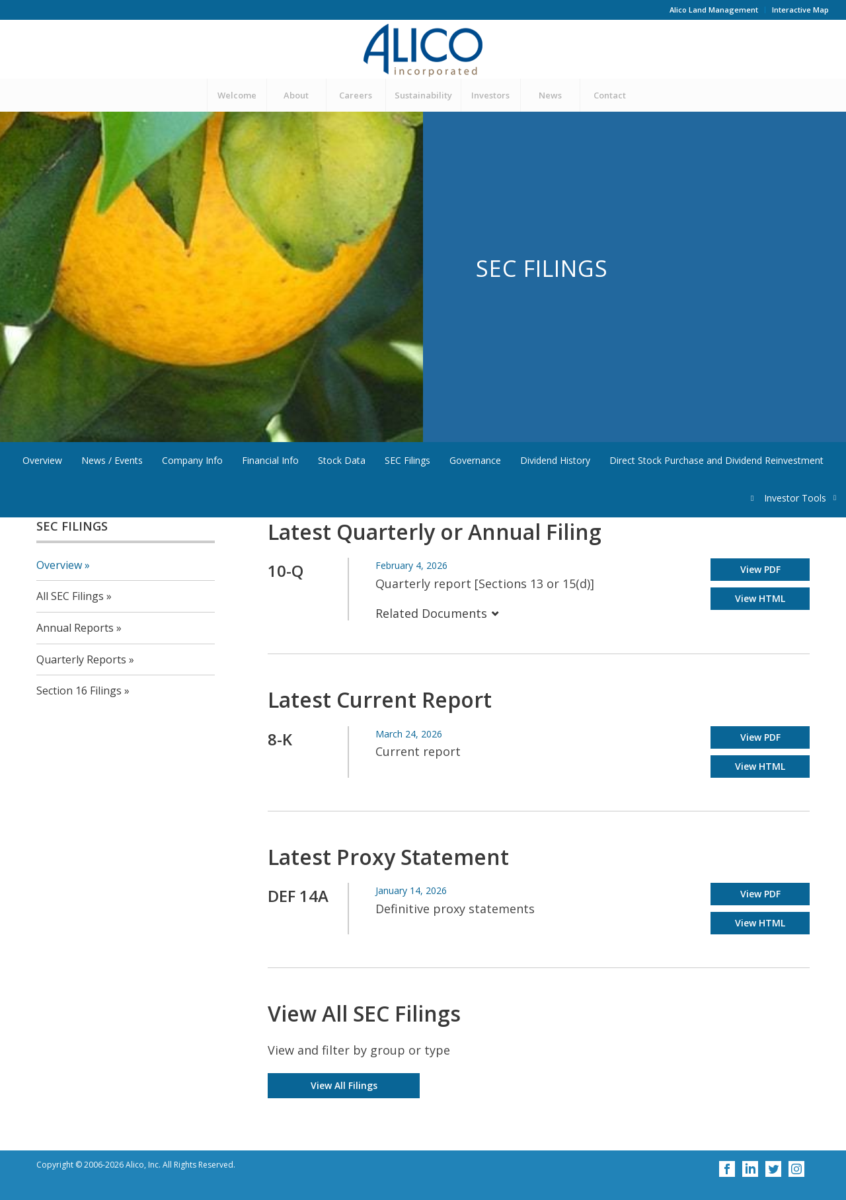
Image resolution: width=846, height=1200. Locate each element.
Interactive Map (800, 10)
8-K (280, 739)
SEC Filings (407, 460)
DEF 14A (298, 896)
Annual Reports (75, 627)
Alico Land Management (714, 10)
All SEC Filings (70, 596)
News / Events (112, 460)
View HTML (760, 598)
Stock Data (341, 460)
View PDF (760, 569)
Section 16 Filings (79, 690)
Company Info (192, 460)
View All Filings (344, 1085)
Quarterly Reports (81, 659)
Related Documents (437, 613)
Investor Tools (796, 498)
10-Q (285, 570)
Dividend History (555, 460)
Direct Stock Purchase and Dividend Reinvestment (716, 460)
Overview (42, 460)
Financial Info (270, 460)
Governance (475, 460)
